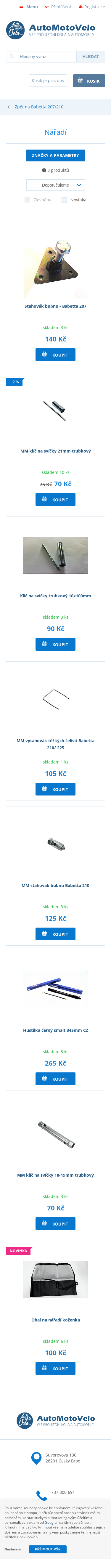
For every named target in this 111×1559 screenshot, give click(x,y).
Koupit (55, 354)
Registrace (94, 6)
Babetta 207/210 (47, 107)
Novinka (74, 198)
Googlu (51, 1522)
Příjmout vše (48, 1549)
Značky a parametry (55, 155)
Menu (28, 6)
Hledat (91, 56)
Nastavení (12, 1549)
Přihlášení (61, 6)
